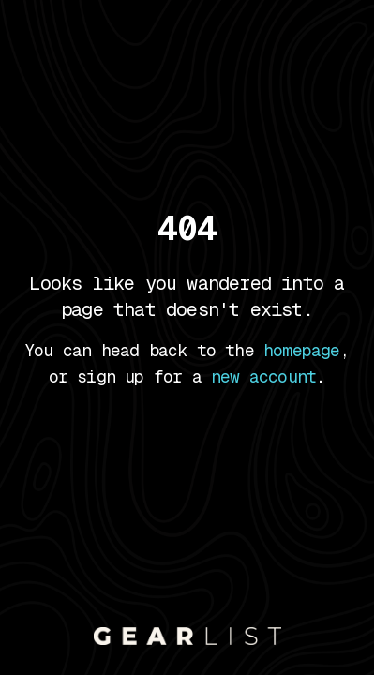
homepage (301, 350)
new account (263, 376)
